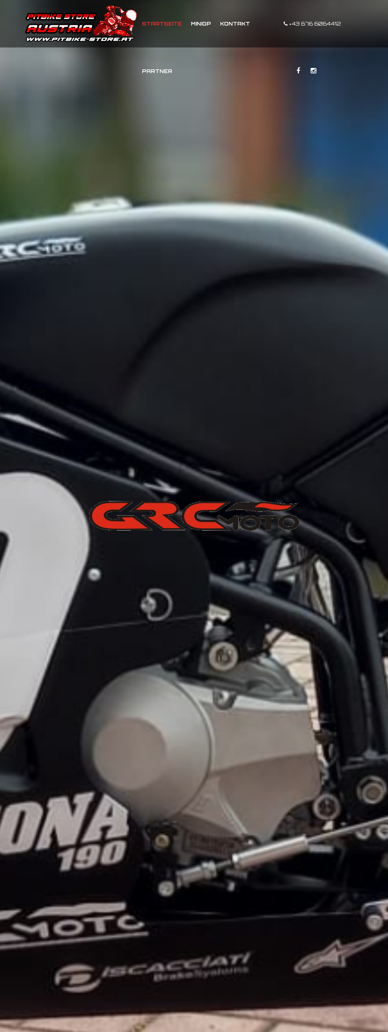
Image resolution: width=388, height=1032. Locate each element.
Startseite (162, 23)
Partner (157, 71)
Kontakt (235, 23)
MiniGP (201, 23)
